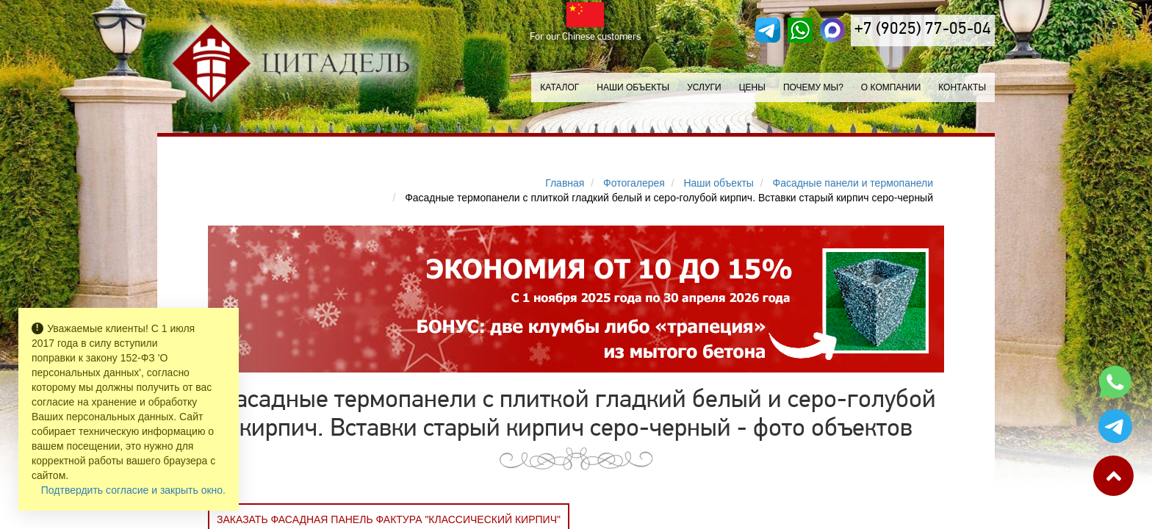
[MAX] (832, 30)
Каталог (559, 87)
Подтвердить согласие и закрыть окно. (133, 490)
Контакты (962, 87)
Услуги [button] (704, 87)
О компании (891, 87)
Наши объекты (633, 87)
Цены (752, 87)
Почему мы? (813, 87)
